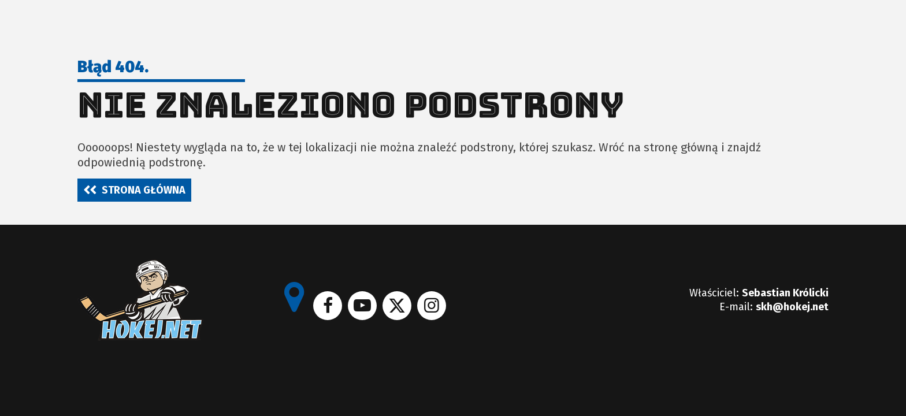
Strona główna (143, 190)
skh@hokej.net (792, 306)
